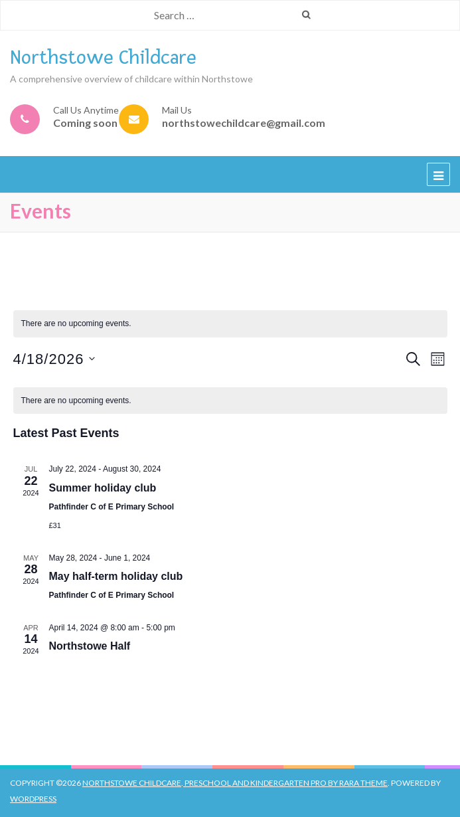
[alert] (230, 400)
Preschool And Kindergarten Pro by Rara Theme (285, 783)
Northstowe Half (90, 646)
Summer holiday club (103, 488)
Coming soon (85, 122)
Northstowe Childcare (103, 57)
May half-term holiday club (116, 576)
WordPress (33, 799)
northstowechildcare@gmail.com (243, 122)
